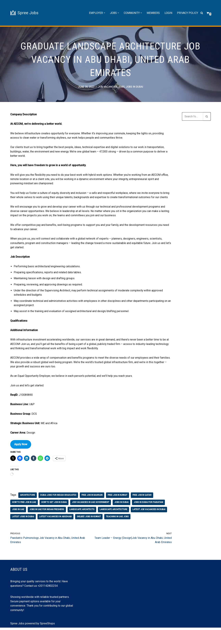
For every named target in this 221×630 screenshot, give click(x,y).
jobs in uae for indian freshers (46, 511)
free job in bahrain (92, 497)
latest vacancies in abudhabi (55, 519)
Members (153, 13)
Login (168, 13)
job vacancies (107, 87)
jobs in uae (18, 511)
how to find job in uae (24, 504)
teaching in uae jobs (117, 519)
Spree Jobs (17, 625)
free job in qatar (141, 497)
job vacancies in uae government (90, 504)
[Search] (201, 13)
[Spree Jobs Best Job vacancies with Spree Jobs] (24, 13)
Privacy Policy (187, 13)
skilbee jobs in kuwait (89, 519)
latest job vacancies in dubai (148, 511)
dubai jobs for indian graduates (58, 497)
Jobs (121, 87)
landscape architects (81, 511)
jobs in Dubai (134, 87)
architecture (27, 497)
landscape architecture (113, 511)
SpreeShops (47, 625)
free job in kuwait (117, 497)
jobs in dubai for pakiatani (148, 504)
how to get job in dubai (54, 504)
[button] (104, 13)
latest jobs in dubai (23, 519)
